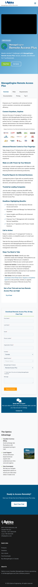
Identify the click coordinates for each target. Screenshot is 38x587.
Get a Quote (4, 553)
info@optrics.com (6, 536)
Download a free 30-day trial (13, 277)
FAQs (14, 92)
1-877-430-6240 (11, 531)
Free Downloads (6, 556)
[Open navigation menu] (35, 3)
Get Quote (16, 64)
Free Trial (6, 64)
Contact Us (19, 411)
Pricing (18, 96)
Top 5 (25, 96)
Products (4, 548)
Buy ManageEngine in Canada (10, 558)
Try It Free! (9, 295)
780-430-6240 (9, 534)
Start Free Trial (19, 504)
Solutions (4, 550)
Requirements (23, 92)
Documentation (7, 96)
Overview (6, 92)
